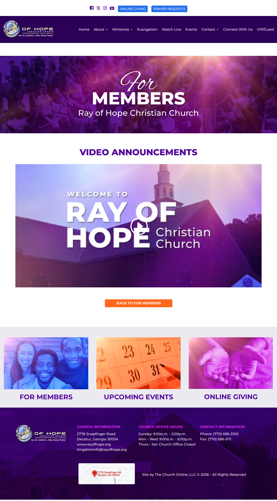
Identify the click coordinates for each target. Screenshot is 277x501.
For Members (46, 386)
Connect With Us (238, 29)
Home (84, 29)
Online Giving (133, 9)
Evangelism (147, 29)
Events (191, 29)
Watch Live (171, 29)
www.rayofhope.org (94, 446)
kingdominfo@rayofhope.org (102, 451)
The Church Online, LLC (175, 476)
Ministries (120, 29)
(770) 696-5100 (226, 435)
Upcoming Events (138, 392)
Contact (208, 29)
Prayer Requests (169, 9)
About (99, 29)
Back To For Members (138, 292)
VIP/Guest (265, 29)
